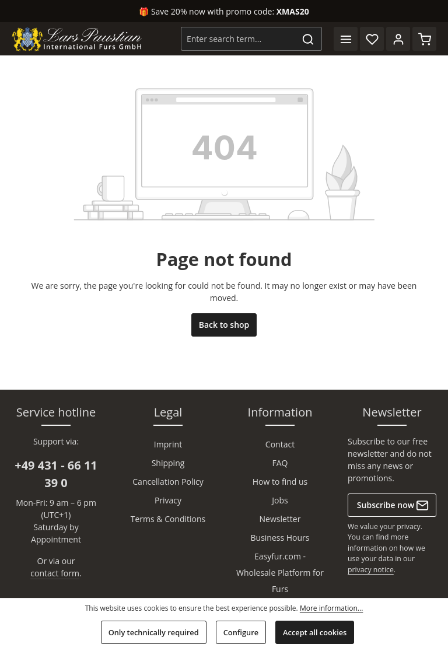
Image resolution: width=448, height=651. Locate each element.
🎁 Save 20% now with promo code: (224, 11)
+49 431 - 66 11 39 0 (56, 474)
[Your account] (398, 39)
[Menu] (346, 39)
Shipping (168, 462)
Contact (280, 444)
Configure (240, 632)
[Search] (308, 39)
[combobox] (238, 39)
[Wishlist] (372, 39)
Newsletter (280, 518)
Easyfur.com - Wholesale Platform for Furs (280, 572)
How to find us (280, 481)
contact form (54, 573)
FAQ (280, 462)
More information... (331, 608)
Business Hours (280, 537)
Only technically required (153, 632)
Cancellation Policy (167, 481)
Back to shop (224, 324)
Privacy (168, 500)
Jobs (280, 500)
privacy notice (371, 570)
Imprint (168, 444)
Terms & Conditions (168, 518)
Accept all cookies (314, 632)
